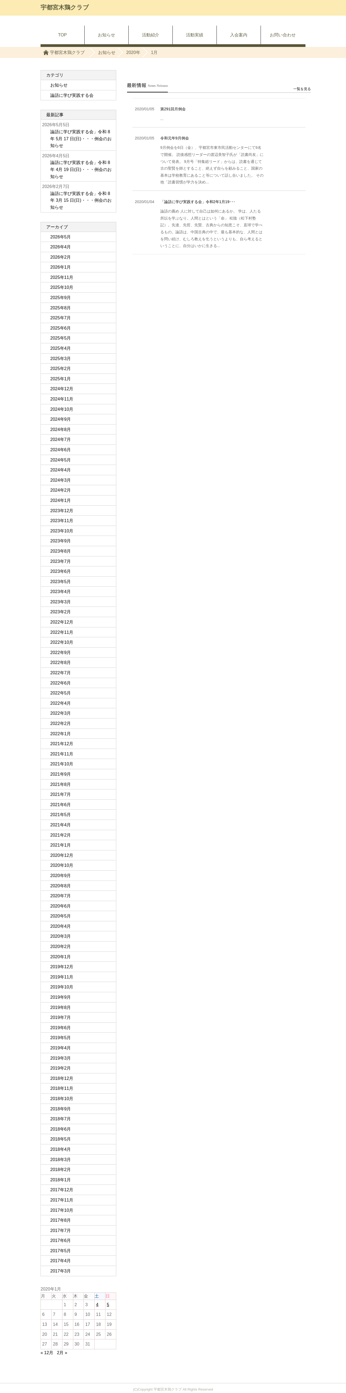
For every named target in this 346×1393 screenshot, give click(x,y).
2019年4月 (60, 1048)
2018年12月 (61, 1078)
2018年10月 (61, 1098)
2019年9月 (60, 997)
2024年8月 (60, 429)
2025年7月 (60, 318)
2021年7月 (60, 794)
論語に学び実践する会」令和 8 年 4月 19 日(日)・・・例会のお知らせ (81, 169)
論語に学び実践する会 (72, 95)
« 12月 (47, 1352)
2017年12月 (61, 1189)
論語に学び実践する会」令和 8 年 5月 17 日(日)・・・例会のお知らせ (81, 138)
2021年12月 (61, 743)
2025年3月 (60, 358)
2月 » (62, 1352)
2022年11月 (61, 632)
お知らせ (106, 35)
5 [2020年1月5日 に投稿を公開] (108, 1304)
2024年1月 (60, 500)
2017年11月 (61, 1200)
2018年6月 (60, 1129)
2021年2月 (60, 835)
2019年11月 (61, 977)
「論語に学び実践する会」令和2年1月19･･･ (197, 199)
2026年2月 (60, 257)
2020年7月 (60, 896)
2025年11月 (61, 277)
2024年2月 (60, 490)
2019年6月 (60, 1027)
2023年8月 (60, 551)
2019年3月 (60, 1058)
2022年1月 (60, 733)
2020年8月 (60, 886)
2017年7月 (60, 1230)
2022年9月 (60, 652)
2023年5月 (60, 581)
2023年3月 (60, 602)
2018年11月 (61, 1088)
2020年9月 (60, 875)
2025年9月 (60, 297)
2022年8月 (60, 662)
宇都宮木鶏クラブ (65, 7)
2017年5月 (60, 1250)
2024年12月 (61, 388)
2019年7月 (60, 1017)
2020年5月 (60, 916)
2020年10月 (61, 865)
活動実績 (194, 35)
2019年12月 (61, 966)
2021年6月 (60, 804)
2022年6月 (60, 683)
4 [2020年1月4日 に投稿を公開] (97, 1304)
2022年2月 (60, 723)
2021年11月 (61, 754)
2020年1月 (60, 956)
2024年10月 (61, 409)
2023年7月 (60, 561)
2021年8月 (60, 784)
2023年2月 (60, 612)
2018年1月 (60, 1180)
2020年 (133, 52)
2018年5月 (60, 1139)
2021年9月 (60, 774)
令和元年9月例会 (174, 136)
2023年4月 (60, 591)
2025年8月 (60, 308)
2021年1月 (60, 845)
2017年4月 (60, 1260)
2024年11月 (61, 399)
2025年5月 (60, 338)
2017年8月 (60, 1220)
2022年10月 (61, 642)
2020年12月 (61, 855)
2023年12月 (61, 510)
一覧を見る (302, 87)
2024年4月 (60, 470)
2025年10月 (61, 287)
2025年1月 (60, 379)
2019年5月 (60, 1037)
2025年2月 (60, 368)
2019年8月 (60, 1007)
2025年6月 (60, 328)
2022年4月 (60, 703)
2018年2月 (60, 1169)
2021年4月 (60, 825)
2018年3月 (60, 1159)
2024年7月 (60, 439)
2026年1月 (60, 267)
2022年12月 (61, 622)
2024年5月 (60, 460)
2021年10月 (61, 764)
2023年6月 (60, 571)
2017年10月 (61, 1210)
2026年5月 (60, 237)
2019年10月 (61, 987)
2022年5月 (60, 693)
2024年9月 (60, 419)
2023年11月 (61, 520)
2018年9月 (60, 1109)
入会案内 (238, 35)
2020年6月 (60, 906)
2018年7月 (60, 1119)
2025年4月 (60, 348)
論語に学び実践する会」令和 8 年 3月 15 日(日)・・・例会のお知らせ (81, 200)
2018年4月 (60, 1149)
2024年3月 (60, 480)
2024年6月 (60, 449)
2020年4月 (60, 926)
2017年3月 (60, 1271)
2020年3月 (60, 936)
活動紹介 (150, 35)
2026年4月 (60, 247)
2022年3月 (60, 713)
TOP (62, 35)
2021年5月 (60, 814)
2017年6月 (60, 1240)
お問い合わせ (283, 35)
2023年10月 (61, 531)
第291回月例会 (173, 107)
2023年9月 (60, 541)
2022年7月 (60, 672)
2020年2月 (60, 946)
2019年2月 (60, 1068)
